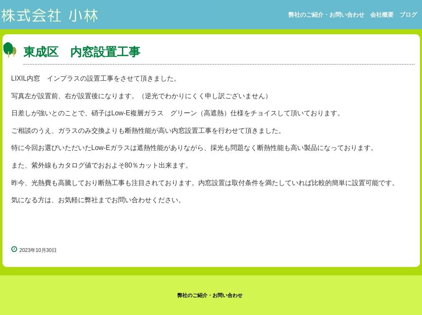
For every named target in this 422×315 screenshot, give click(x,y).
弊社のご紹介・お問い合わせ (326, 14)
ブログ (408, 14)
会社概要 (382, 14)
